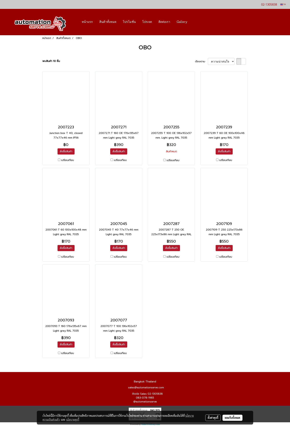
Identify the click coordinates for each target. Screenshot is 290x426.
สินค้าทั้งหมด (107, 22)
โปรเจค (147, 22)
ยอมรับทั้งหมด (232, 417)
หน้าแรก (87, 22)
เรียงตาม (201, 61)
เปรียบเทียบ (67, 160)
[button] (196, 22)
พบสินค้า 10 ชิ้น (51, 61)
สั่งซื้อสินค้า (66, 151)
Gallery (182, 22)
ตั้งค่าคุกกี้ (213, 417)
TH (283, 4)
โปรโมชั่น (129, 22)
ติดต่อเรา (164, 22)
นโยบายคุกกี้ (72, 419)
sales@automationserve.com (146, 387)
